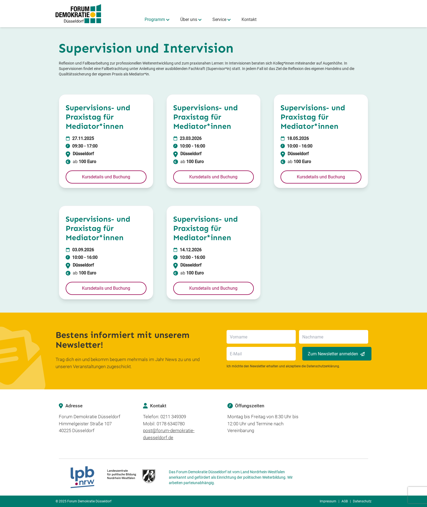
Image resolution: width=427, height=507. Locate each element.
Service (219, 19)
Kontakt (249, 19)
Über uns (188, 19)
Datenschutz (362, 501)
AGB (344, 501)
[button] (106, 177)
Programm (155, 19)
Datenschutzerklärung (323, 366)
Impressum (328, 501)
